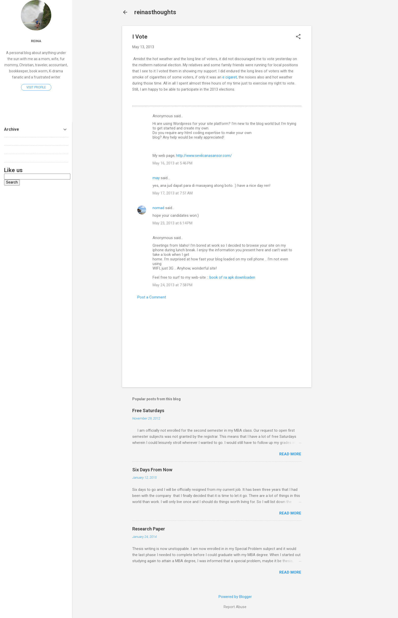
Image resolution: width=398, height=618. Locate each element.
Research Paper (148, 528)
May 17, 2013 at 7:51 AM (173, 193)
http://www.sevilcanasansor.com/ (204, 155)
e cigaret (229, 77)
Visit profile (36, 87)
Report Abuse (235, 607)
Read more (290, 454)
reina (36, 41)
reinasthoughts (155, 12)
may (156, 178)
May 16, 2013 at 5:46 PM (172, 163)
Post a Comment (151, 297)
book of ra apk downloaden (232, 277)
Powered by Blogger (235, 596)
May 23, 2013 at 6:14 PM (172, 223)
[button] (298, 37)
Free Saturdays (148, 410)
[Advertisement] (332, 102)
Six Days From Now (152, 469)
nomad (158, 208)
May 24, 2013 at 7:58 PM (172, 285)
